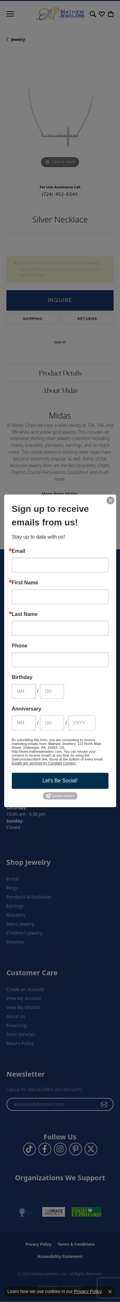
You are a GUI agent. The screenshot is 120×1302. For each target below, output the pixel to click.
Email (19, 551)
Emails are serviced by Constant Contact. (44, 763)
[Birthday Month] (24, 691)
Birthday (22, 677)
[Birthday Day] (52, 691)
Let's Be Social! (60, 780)
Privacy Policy (87, 1291)
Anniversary (27, 709)
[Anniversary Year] (81, 722)
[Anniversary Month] (24, 722)
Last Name (25, 614)
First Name (25, 582)
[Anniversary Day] (52, 722)
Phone (20, 645)
